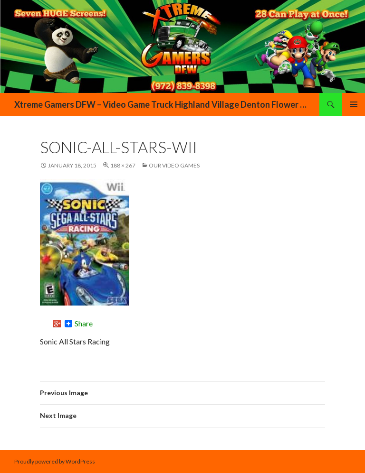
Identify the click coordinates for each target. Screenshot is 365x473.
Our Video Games (174, 165)
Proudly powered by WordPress (54, 461)
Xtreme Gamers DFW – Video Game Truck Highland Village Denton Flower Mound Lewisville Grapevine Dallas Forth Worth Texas (162, 104)
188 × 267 (122, 165)
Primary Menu (353, 104)
